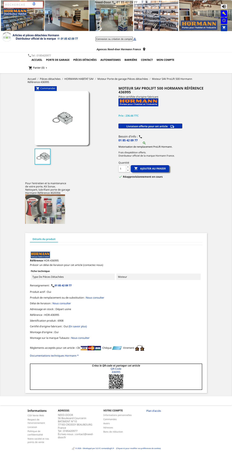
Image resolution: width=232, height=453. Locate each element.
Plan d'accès (153, 411)
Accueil (37, 60)
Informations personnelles (117, 415)
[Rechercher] (23, 4)
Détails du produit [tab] (44, 239)
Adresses (108, 427)
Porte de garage (58, 60)
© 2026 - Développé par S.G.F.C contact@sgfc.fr (93, 448)
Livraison (32, 427)
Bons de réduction (113, 431)
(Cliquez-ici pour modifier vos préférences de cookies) (138, 448)
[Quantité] (122, 168)
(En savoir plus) (78, 326)
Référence (36, 260)
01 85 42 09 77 (127, 2)
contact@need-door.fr (75, 435)
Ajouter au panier (150, 169)
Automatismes (110, 60)
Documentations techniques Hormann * (54, 355)
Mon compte (165, 60)
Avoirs (106, 423)
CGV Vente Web (36, 415)
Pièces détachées (85, 60)
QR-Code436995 (116, 370)
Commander (45, 89)
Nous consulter (95, 297)
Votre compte (113, 410)
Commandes (110, 419)
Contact (147, 60)
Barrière (131, 60)
